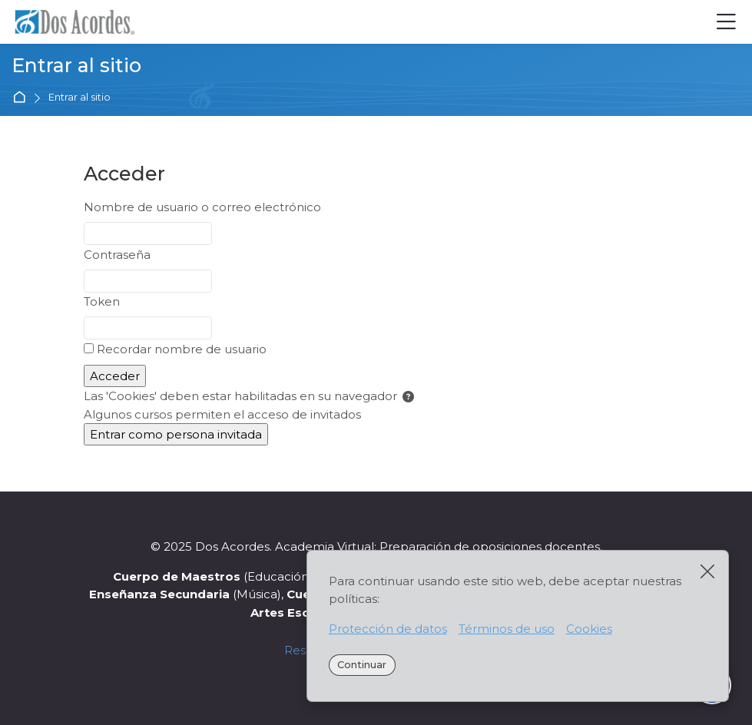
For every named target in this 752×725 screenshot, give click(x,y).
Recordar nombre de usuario (182, 349)
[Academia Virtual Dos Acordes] (80, 22)
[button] (408, 397)
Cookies (589, 628)
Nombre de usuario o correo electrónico (202, 207)
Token (102, 301)
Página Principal (22, 98)
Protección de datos (388, 628)
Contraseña (117, 254)
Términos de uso (507, 628)
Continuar (361, 664)
